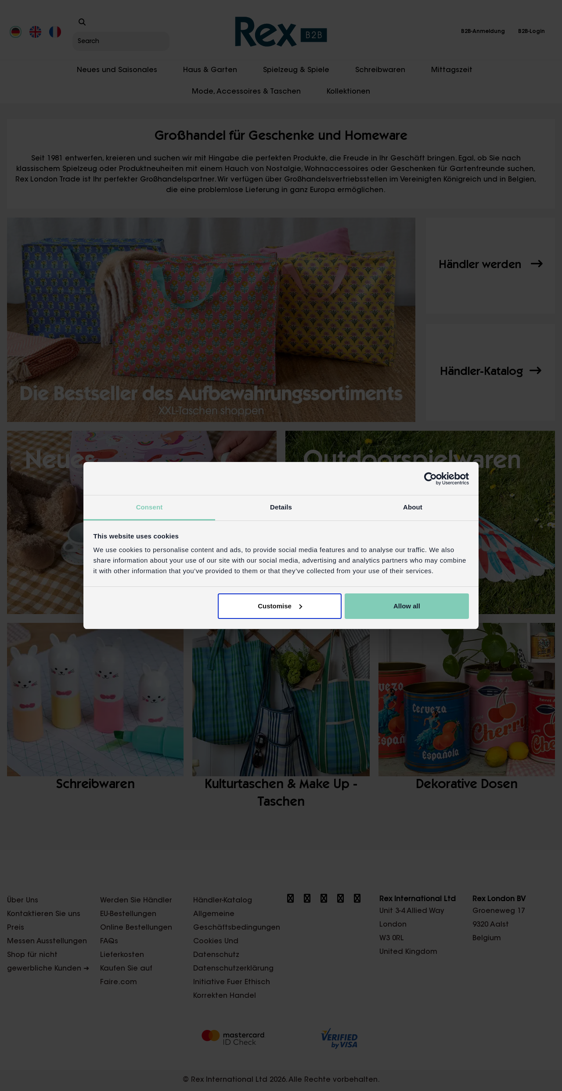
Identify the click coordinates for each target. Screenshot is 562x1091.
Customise (280, 606)
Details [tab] (281, 507)
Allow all (406, 606)
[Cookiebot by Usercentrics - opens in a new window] (430, 478)
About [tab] (412, 507)
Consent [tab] (149, 507)
